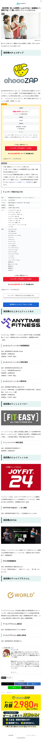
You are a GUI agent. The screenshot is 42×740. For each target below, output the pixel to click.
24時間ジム (9, 677)
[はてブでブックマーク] (34, 683)
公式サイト (29, 137)
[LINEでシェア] (14, 687)
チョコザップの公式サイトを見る (21, 148)
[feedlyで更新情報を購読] (14, 672)
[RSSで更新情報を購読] (16, 672)
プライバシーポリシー (31, 735)
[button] (27, 687)
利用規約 (28, 182)
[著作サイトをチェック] (12, 672)
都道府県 (3, 677)
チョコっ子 (14, 649)
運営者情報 (10, 735)
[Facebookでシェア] (21, 683)
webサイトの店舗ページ (18, 182)
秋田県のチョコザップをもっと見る (21, 304)
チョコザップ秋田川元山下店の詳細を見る (21, 295)
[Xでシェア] (7, 683)
